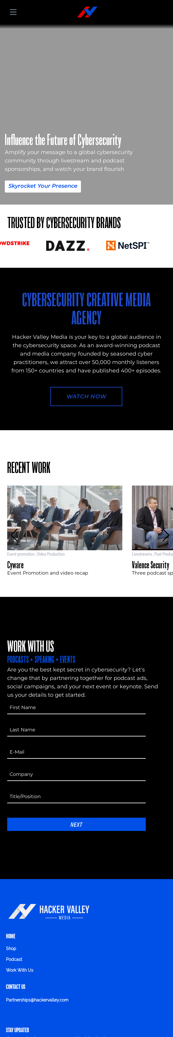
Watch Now (86, 396)
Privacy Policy (25, 1012)
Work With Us (19, 970)
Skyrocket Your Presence (42, 186)
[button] (14, 535)
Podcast (14, 959)
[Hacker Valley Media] (87, 12)
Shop (11, 948)
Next (76, 824)
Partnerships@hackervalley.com (37, 1000)
